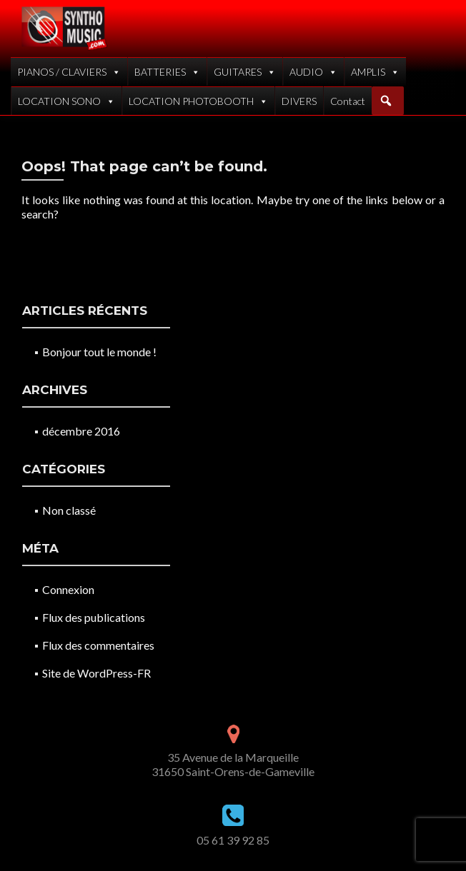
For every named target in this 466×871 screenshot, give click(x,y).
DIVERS (299, 101)
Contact (347, 101)
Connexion (68, 589)
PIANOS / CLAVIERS (69, 72)
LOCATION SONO (66, 101)
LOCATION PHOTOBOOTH (198, 101)
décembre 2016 (81, 431)
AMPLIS (375, 72)
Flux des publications (93, 617)
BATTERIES (167, 72)
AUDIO (313, 72)
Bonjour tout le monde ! (99, 351)
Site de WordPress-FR (96, 673)
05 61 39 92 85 (233, 840)
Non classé (69, 510)
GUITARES (245, 72)
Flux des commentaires (98, 645)
